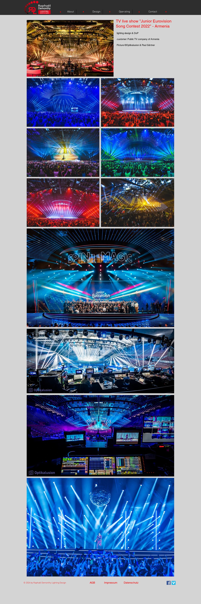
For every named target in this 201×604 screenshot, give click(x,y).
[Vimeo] (174, 583)
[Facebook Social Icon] (169, 583)
